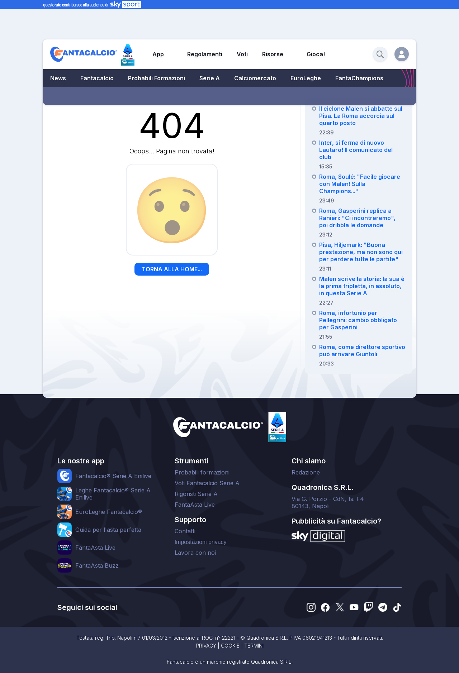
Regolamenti (204, 54)
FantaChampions (359, 78)
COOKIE (230, 646)
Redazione (306, 472)
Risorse (272, 54)
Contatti (185, 531)
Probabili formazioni (202, 472)
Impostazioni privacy (201, 542)
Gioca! (316, 54)
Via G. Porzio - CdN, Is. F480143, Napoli (328, 502)
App (158, 54)
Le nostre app (80, 461)
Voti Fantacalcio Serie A (207, 483)
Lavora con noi (195, 552)
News (58, 78)
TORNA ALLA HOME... (172, 269)
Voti (242, 54)
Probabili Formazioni (156, 78)
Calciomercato (255, 78)
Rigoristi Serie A (196, 493)
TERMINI (254, 646)
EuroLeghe (305, 78)
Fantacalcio (97, 78)
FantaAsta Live (195, 504)
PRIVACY (206, 646)
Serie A (209, 78)
